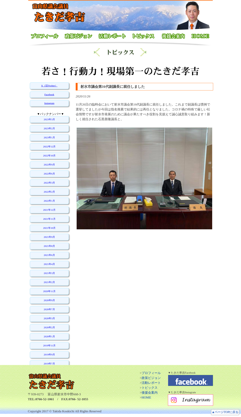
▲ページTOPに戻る (225, 412)
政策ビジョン (151, 378)
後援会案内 (150, 392)
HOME (146, 397)
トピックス (150, 387)
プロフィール (151, 373)
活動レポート (151, 383)
